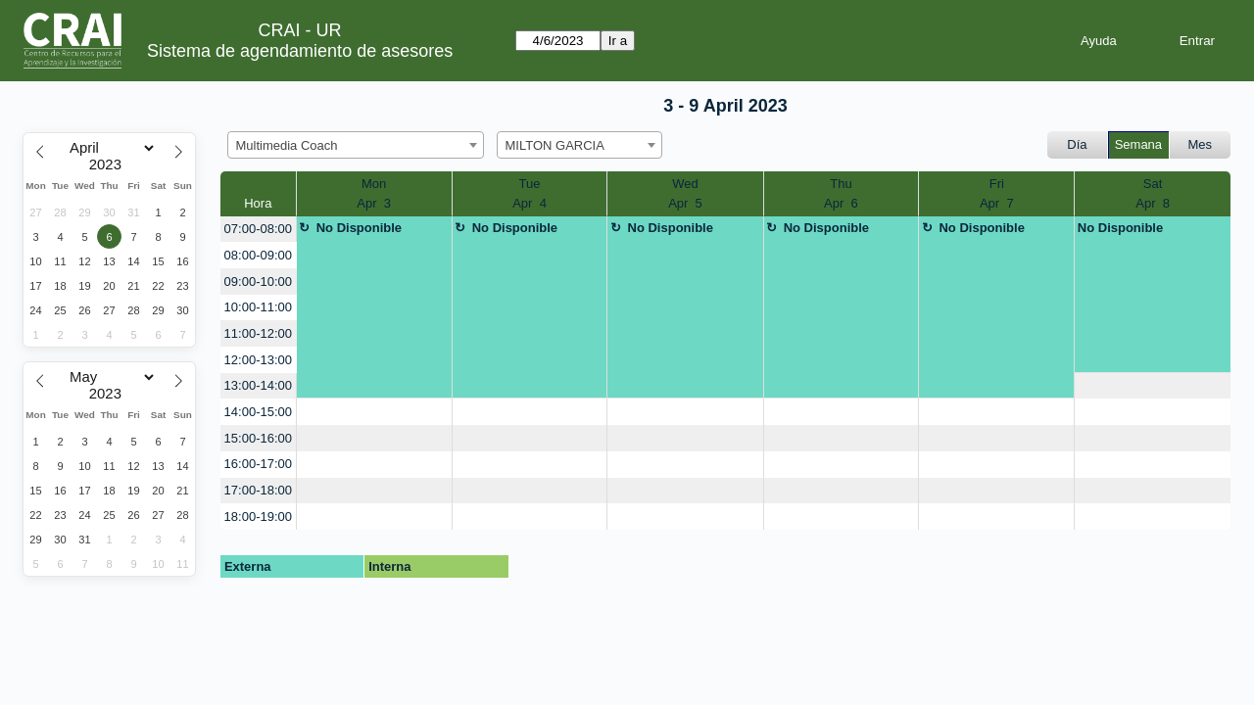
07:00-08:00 (258, 228)
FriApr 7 (997, 193)
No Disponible (359, 227)
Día (1076, 144)
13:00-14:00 (258, 385)
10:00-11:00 (258, 307)
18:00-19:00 (258, 516)
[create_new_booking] (1152, 386)
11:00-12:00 (258, 333)
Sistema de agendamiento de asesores (300, 51)
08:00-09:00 (258, 255)
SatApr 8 (1152, 193)
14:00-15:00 (258, 411)
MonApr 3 (374, 193)
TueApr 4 (529, 193)
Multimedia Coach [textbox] (287, 145)
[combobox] (355, 145)
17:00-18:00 (258, 490)
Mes (1200, 144)
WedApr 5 (685, 193)
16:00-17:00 (258, 463)
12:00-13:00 (258, 359)
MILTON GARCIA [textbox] (555, 145)
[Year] (109, 164)
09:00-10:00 (258, 281)
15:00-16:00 (258, 438)
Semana (1138, 144)
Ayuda (1099, 40)
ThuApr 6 (841, 193)
